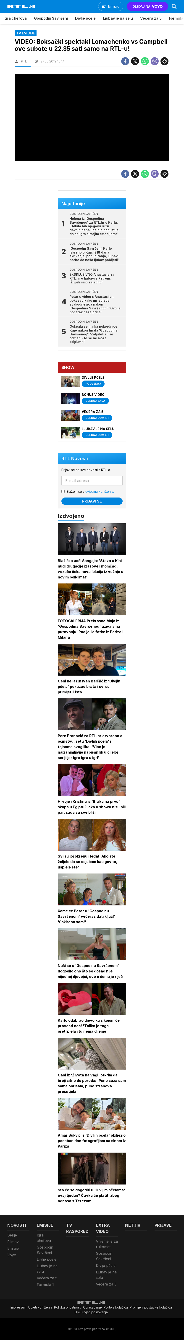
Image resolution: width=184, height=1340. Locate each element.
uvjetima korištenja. (99, 491)
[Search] (174, 6)
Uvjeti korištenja (40, 1307)
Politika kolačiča (116, 1307)
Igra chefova (15, 18)
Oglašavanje (92, 1307)
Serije (12, 1235)
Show (68, 367)
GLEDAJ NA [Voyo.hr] (147, 6)
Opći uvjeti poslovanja (91, 1312)
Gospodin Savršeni (51, 18)
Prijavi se (92, 501)
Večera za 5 (151, 18)
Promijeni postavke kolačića (151, 1307)
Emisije (13, 1248)
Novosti (16, 1225)
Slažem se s (90, 491)
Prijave (163, 1225)
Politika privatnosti (67, 1307)
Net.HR (132, 1225)
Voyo (11, 1255)
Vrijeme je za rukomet (107, 1244)
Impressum (18, 1307)
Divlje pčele (85, 18)
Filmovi (13, 1241)
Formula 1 (45, 1284)
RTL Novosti (74, 458)
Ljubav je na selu (118, 18)
